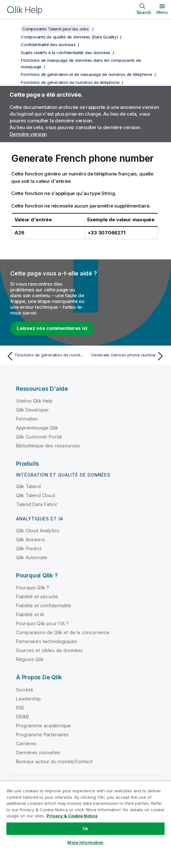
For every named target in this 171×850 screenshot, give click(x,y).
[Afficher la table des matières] (13, 29)
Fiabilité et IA (30, 614)
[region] (85, 815)
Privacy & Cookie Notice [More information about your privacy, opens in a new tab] (72, 815)
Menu (162, 12)
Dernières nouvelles (38, 752)
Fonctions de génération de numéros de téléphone (70, 82)
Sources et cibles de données (49, 650)
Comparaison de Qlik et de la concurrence (62, 632)
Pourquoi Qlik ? (32, 587)
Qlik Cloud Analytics (37, 530)
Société (24, 689)
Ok (85, 828)
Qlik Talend (28, 486)
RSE (20, 707)
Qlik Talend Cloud (35, 495)
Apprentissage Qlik (37, 427)
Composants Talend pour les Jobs (55, 28)
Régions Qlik (30, 659)
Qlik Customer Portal (39, 436)
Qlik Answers (30, 539)
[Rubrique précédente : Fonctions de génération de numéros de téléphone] (44, 356)
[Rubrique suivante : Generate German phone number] (126, 356)
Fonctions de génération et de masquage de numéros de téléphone (86, 74)
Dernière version (28, 134)
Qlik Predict (28, 548)
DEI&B (22, 716)
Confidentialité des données (48, 44)
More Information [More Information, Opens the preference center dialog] (85, 842)
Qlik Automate (31, 557)
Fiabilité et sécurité (37, 596)
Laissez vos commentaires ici (52, 328)
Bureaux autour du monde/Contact (54, 761)
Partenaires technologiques (46, 641)
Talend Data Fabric (36, 504)
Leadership (28, 698)
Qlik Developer (32, 410)
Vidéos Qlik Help (34, 401)
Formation (27, 418)
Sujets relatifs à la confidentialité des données (65, 52)
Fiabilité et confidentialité (43, 605)
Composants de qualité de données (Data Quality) (69, 36)
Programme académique (43, 725)
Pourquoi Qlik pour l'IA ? (42, 623)
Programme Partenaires (42, 734)
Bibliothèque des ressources (48, 445)
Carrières (26, 743)
